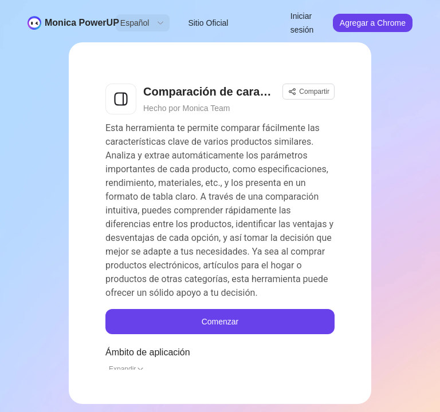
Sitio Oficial (208, 22)
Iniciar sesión (301, 22)
